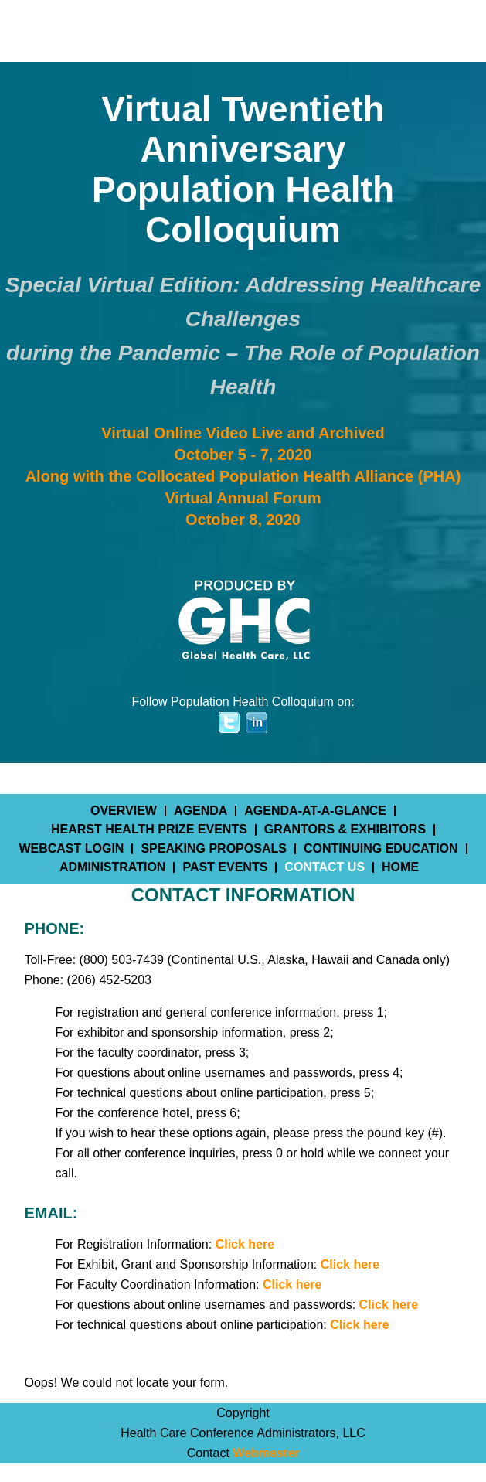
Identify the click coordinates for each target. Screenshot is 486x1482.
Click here (245, 1244)
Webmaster (266, 1453)
